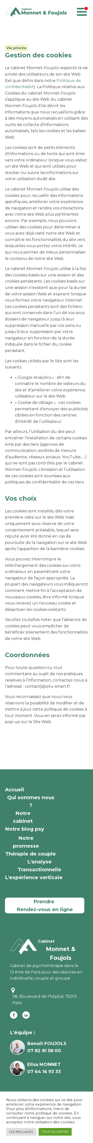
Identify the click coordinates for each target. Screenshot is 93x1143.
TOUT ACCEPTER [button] (55, 1132)
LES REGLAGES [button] (21, 1132)
